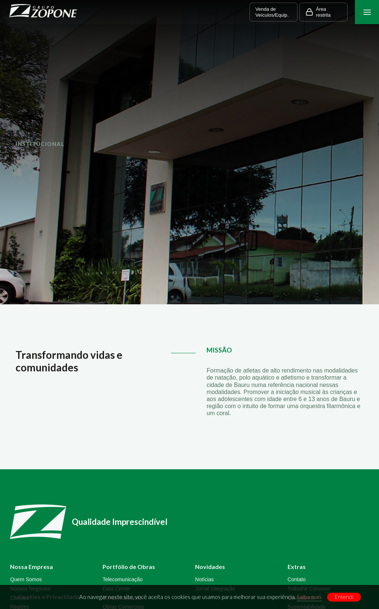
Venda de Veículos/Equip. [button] (272, 12)
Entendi (344, 596)
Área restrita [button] (318, 12)
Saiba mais (309, 596)
